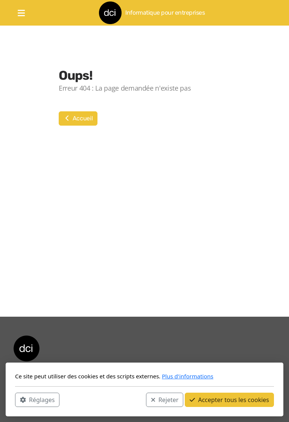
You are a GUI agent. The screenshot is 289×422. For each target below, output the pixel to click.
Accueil (78, 118)
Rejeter (165, 400)
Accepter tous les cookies (229, 400)
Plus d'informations (187, 376)
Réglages (37, 400)
